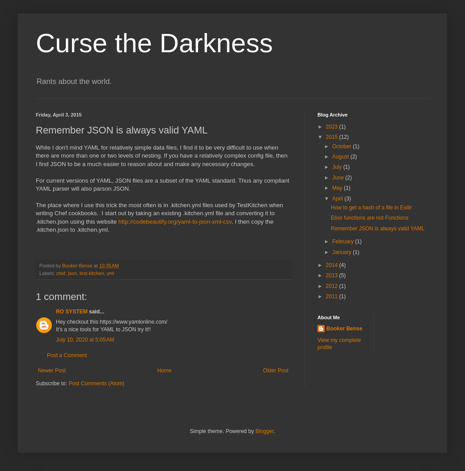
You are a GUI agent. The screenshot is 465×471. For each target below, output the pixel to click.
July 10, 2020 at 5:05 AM (85, 340)
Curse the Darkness (154, 43)
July (337, 167)
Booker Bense (344, 328)
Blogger (264, 431)
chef (60, 273)
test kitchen (92, 273)
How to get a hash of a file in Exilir (371, 207)
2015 (332, 137)
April (338, 199)
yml (110, 273)
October (342, 146)
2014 (332, 265)
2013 (332, 275)
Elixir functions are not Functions (369, 218)
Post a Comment (67, 355)
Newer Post (52, 370)
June (338, 178)
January (342, 252)
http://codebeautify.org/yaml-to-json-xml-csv (174, 221)
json (72, 273)
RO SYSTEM (72, 311)
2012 (332, 286)
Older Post (275, 370)
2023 (332, 127)
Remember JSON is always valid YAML (378, 228)
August (341, 157)
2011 (332, 296)
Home (164, 370)
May (338, 188)
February (343, 241)
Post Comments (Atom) (96, 383)
